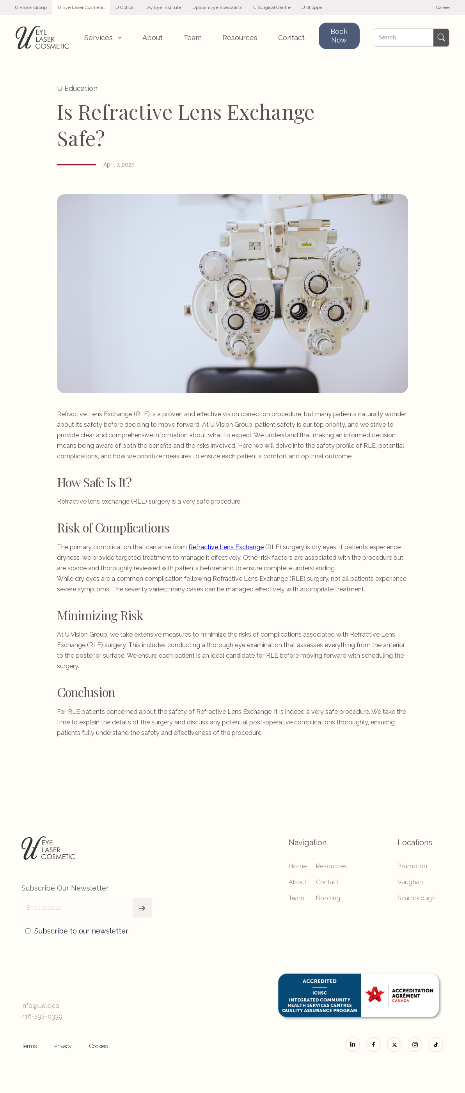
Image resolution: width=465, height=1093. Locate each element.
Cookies (98, 1046)
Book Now (339, 35)
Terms (29, 1046)
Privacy (63, 1046)
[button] (103, 37)
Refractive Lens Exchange (226, 547)
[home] (43, 37)
